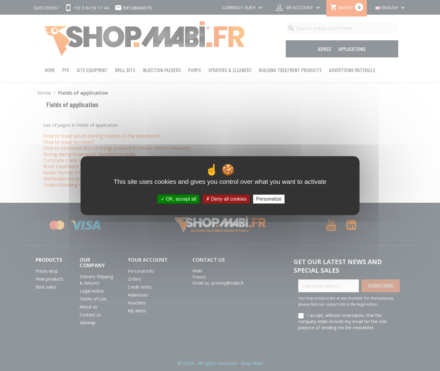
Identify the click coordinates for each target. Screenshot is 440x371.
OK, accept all (178, 199)
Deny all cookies (226, 199)
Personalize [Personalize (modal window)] (269, 199)
